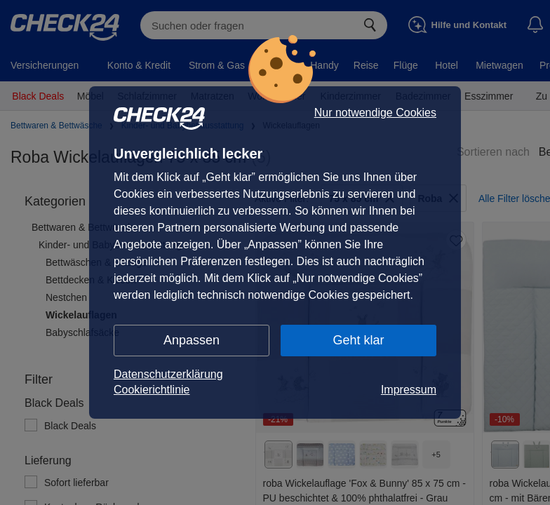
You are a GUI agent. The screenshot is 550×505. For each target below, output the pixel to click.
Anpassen (191, 340)
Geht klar (358, 340)
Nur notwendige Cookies (375, 113)
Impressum (408, 390)
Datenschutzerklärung (168, 374)
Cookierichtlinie (152, 390)
